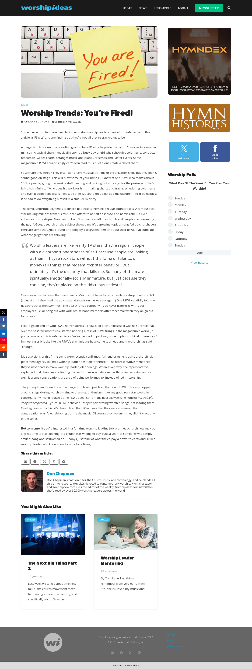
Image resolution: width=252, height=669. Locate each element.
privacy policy (176, 646)
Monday (180, 205)
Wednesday (183, 218)
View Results (199, 262)
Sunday (180, 198)
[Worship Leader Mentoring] (126, 532)
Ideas (25, 105)
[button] (229, 7)
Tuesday (181, 212)
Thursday (181, 225)
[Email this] (25, 462)
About (171, 640)
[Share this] (34, 462)
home (171, 635)
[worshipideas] (46, 8)
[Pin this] (139, 653)
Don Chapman (60, 474)
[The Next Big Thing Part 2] (53, 534)
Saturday (181, 239)
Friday (179, 232)
